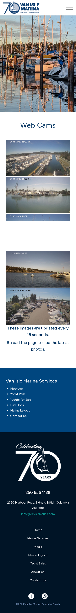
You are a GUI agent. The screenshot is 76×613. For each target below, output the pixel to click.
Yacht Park (17, 394)
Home (38, 530)
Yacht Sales (38, 563)
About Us (38, 572)
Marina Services (38, 538)
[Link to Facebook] (31, 596)
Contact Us (18, 416)
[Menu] (67, 7)
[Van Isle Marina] (31, 7)
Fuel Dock (17, 405)
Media (38, 547)
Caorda (56, 604)
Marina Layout (20, 410)
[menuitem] (67, 7)
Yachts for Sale (20, 399)
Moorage (16, 388)
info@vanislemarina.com (38, 514)
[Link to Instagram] (44, 596)
